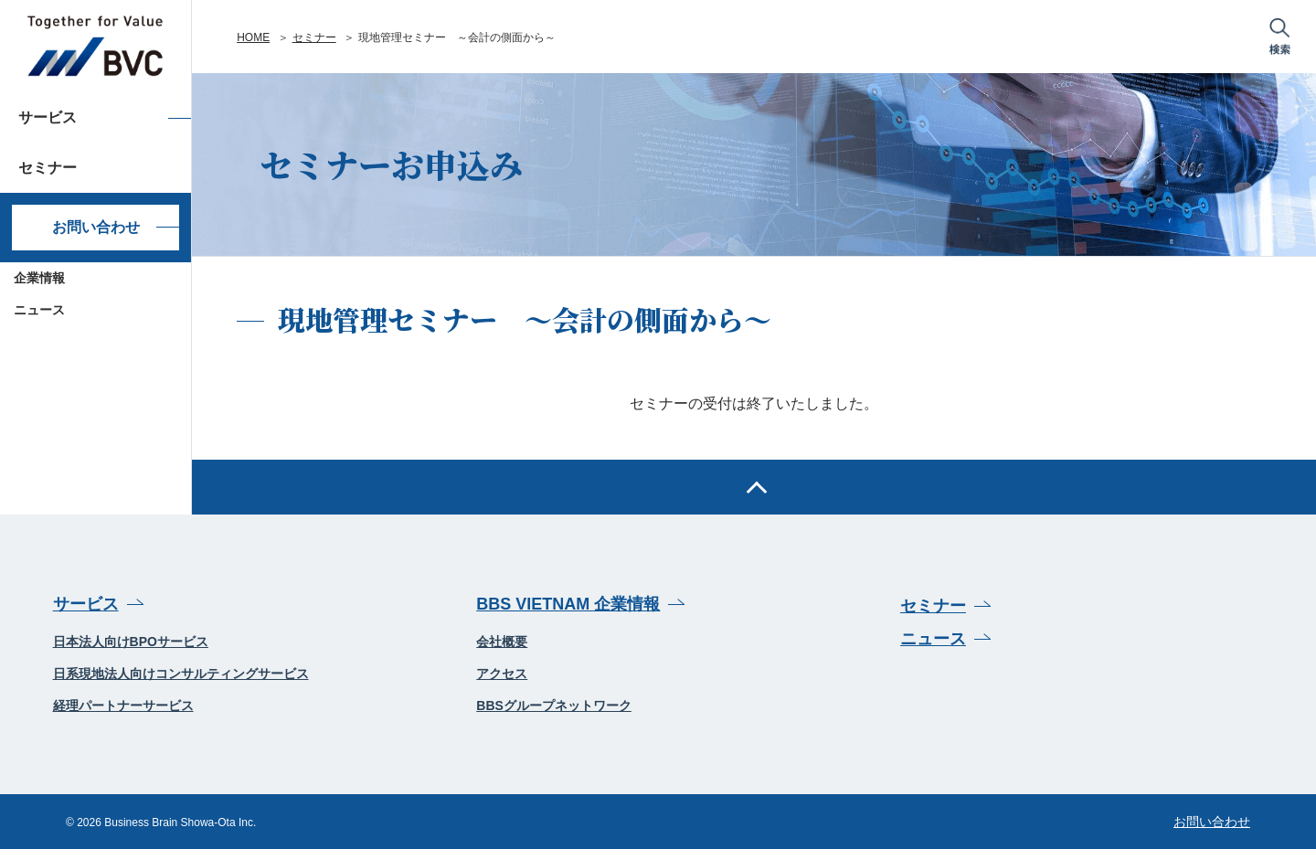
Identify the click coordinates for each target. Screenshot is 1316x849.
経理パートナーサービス (123, 705)
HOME (253, 37)
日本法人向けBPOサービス (130, 641)
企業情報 (39, 278)
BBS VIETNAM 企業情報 (568, 604)
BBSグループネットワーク (553, 705)
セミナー (314, 37)
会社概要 (501, 641)
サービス (86, 604)
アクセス (501, 673)
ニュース (39, 309)
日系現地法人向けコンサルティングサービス (181, 673)
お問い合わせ (96, 227)
